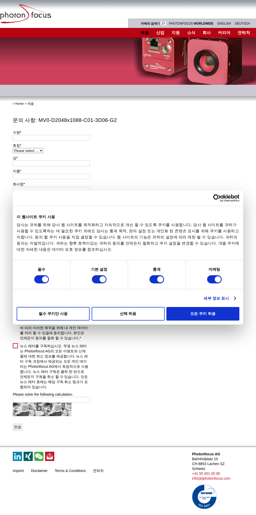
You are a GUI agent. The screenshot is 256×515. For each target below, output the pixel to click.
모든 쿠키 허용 (202, 313)
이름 (17, 171)
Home (19, 104)
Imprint (18, 471)
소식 (191, 32)
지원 (176, 32)
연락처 (98, 471)
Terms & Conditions (70, 471)
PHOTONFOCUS (191, 23)
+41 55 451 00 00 (206, 473)
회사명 (19, 184)
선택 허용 (128, 313)
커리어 (224, 32)
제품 (145, 32)
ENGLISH (224, 23)
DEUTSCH (242, 23)
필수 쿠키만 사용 (53, 313)
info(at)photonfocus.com (211, 478)
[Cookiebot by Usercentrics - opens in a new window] (217, 198)
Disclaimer (39, 471)
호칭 (17, 145)
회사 (206, 32)
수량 (17, 132)
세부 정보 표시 (216, 298)
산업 (160, 32)
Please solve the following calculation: (43, 394)
